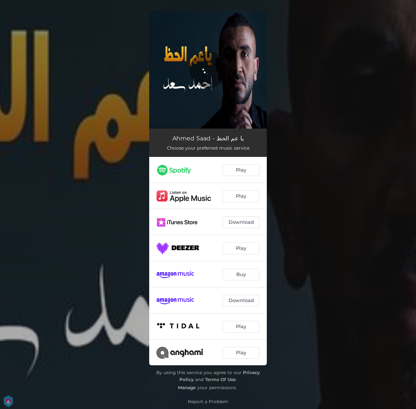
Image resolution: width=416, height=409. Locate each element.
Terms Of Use (220, 379)
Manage (187, 387)
